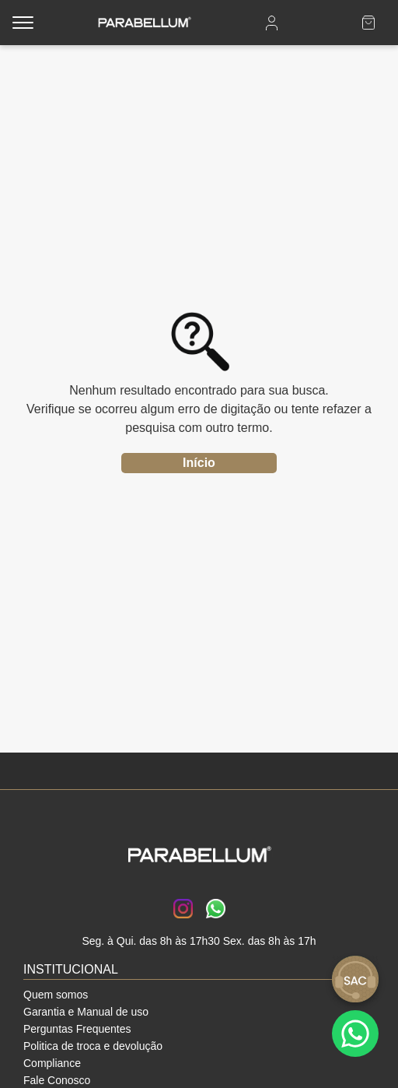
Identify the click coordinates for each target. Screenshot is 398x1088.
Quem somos (55, 994)
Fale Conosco (56, 1080)
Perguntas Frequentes (77, 1029)
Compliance (52, 1063)
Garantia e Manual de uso (85, 1012)
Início (199, 462)
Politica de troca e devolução (92, 1046)
